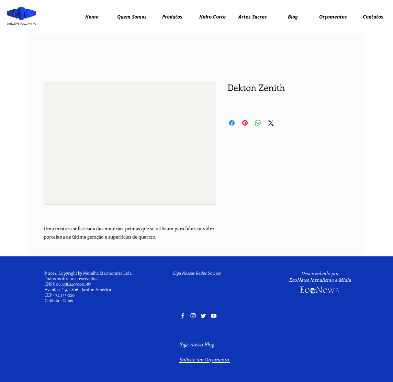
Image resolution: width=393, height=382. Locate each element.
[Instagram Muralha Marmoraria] (193, 315)
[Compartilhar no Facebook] (232, 123)
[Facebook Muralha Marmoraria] (182, 315)
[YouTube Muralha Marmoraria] (213, 315)
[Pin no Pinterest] (245, 123)
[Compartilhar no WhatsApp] (258, 123)
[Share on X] (271, 123)
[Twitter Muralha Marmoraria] (203, 315)
